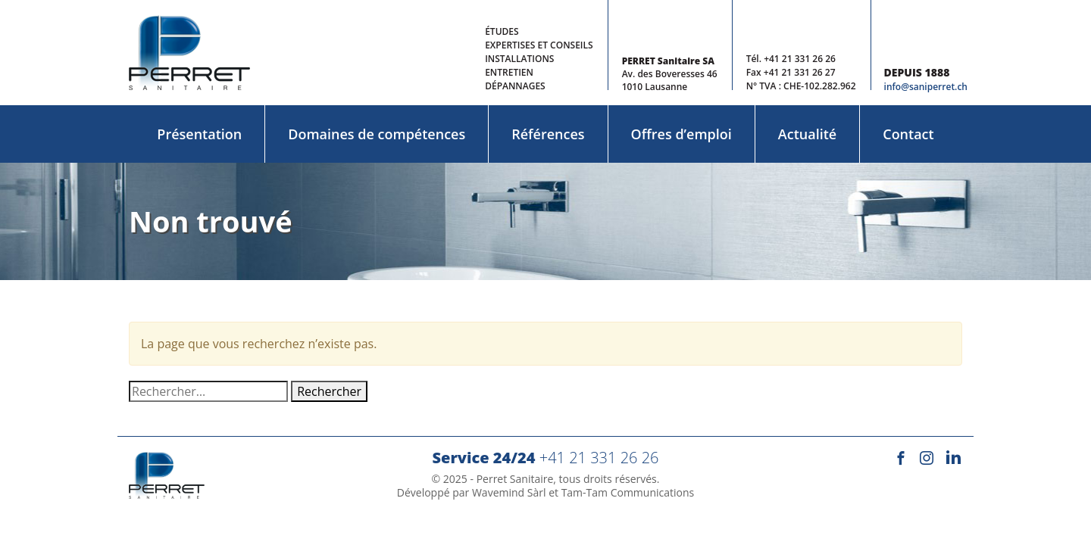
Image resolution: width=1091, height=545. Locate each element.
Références (547, 134)
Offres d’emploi (681, 134)
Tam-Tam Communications (628, 492)
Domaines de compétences (376, 134)
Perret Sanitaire (515, 479)
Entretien (509, 72)
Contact (908, 134)
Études (501, 31)
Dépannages (515, 85)
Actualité (807, 134)
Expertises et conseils (538, 45)
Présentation (199, 134)
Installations (519, 58)
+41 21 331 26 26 (800, 58)
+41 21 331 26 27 (800, 72)
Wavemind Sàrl (509, 492)
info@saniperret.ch (926, 86)
